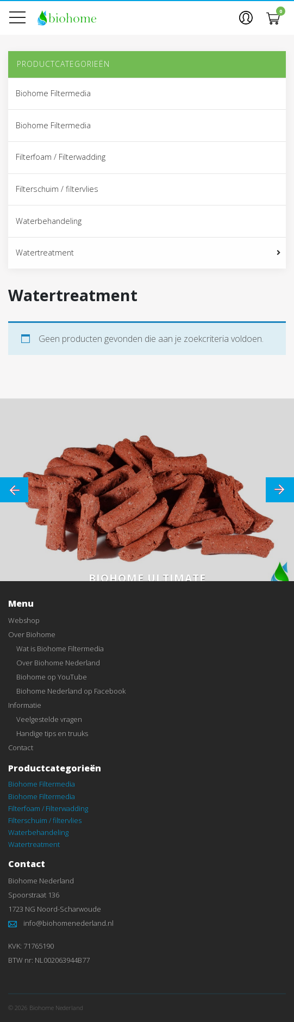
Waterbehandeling (49, 221)
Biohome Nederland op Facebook (71, 691)
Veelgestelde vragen (49, 719)
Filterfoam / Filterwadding (60, 157)
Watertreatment (45, 252)
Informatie (24, 705)
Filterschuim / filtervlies (57, 189)
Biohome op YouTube (51, 677)
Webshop (24, 620)
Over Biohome (31, 634)
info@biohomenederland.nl (68, 923)
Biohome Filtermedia (53, 93)
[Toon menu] (22, 18)
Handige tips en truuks (52, 733)
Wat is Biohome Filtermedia (60, 648)
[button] (246, 17)
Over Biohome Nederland (58, 663)
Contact (20, 747)
